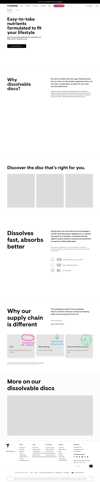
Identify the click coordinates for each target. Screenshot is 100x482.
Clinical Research (23, 456)
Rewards (61, 455)
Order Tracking (62, 449)
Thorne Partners (49, 451)
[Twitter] (79, 457)
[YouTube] (82, 457)
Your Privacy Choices (77, 472)
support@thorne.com (78, 449)
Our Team (21, 449)
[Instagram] (74, 457)
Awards (21, 453)
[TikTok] (84, 457)
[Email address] (81, 466)
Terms (31, 472)
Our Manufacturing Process (39, 453)
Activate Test (89, 6)
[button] (11, 451)
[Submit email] (91, 466)
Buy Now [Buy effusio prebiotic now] (17, 10)
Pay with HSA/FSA (63, 460)
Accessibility (66, 472)
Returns (60, 453)
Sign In (97, 6)
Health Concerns (37, 449)
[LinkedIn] (87, 457)
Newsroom (21, 451)
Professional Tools (50, 449)
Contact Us (61, 447)
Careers (21, 458)
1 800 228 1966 (77, 451)
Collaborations (22, 455)
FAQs (60, 451)
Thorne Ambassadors (51, 453)
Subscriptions (62, 458)
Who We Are (22, 447)
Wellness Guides (36, 455)
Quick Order (61, 456)
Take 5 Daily (35, 447)
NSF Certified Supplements (39, 456)
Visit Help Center (78, 447)
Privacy (36, 472)
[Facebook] (76, 457)
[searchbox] (74, 6)
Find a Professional (50, 447)
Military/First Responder (51, 456)
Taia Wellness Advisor (24, 460)
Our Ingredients (36, 451)
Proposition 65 (58, 472)
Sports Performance (50, 455)
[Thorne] (12, 6)
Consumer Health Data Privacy (46, 472)
